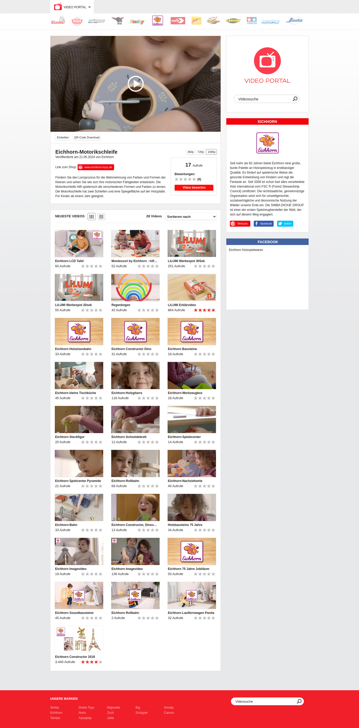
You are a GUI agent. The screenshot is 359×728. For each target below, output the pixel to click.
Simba (54, 707)
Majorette (113, 707)
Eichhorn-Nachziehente (185, 481)
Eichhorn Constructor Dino (131, 349)
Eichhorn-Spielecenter (184, 437)
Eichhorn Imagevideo (70, 569)
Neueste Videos (70, 216)
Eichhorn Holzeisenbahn (73, 349)
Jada (110, 718)
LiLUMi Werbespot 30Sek (186, 261)
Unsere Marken (64, 699)
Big (138, 707)
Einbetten (63, 137)
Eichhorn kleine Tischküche (75, 393)
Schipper (142, 713)
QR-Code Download (86, 137)
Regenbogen (120, 305)
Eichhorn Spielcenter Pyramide (78, 481)
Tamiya (55, 718)
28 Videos (154, 216)
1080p (211, 151)
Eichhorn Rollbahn (125, 613)
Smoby (169, 707)
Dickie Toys (86, 707)
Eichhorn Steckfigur (70, 437)
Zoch (110, 713)
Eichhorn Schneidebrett (128, 437)
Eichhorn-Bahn (66, 525)
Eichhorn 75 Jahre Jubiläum (188, 569)
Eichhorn (56, 713)
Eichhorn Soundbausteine (74, 613)
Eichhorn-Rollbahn (125, 481)
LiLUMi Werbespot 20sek (73, 305)
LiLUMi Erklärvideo (182, 305)
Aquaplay (85, 718)
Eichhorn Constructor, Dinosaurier (134, 525)
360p (191, 151)
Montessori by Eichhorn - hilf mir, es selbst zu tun (134, 261)
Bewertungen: (185, 174)
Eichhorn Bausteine (182, 349)
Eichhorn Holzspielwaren (246, 250)
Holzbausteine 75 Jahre (185, 525)
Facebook (268, 242)
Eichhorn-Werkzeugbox (185, 393)
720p (201, 151)
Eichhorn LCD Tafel (69, 261)
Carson (169, 713)
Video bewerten (194, 187)
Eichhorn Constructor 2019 (75, 657)
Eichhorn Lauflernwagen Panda (191, 613)
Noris (82, 713)
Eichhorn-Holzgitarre (126, 393)
